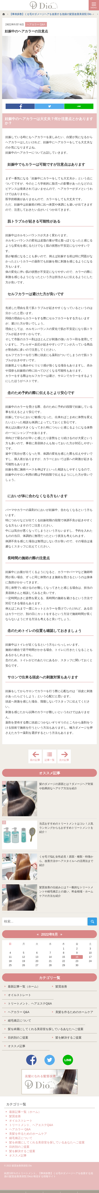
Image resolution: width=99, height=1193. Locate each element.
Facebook (31, 1060)
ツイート (49, 106)
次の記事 (65, 757)
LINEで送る (78, 106)
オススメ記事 (16, 1046)
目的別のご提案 (18, 1037)
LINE (68, 1060)
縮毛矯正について (19, 1020)
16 (77, 957)
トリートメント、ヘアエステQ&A (30, 1003)
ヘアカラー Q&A (36, 24)
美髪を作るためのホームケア (74, 1012)
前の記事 (36, 757)
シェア (20, 106)
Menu (94, 5)
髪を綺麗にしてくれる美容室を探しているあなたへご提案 (45, 1029)
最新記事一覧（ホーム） (24, 986)
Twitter (49, 1060)
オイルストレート (19, 995)
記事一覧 (50, 760)
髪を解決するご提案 (68, 1037)
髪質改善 (61, 986)
